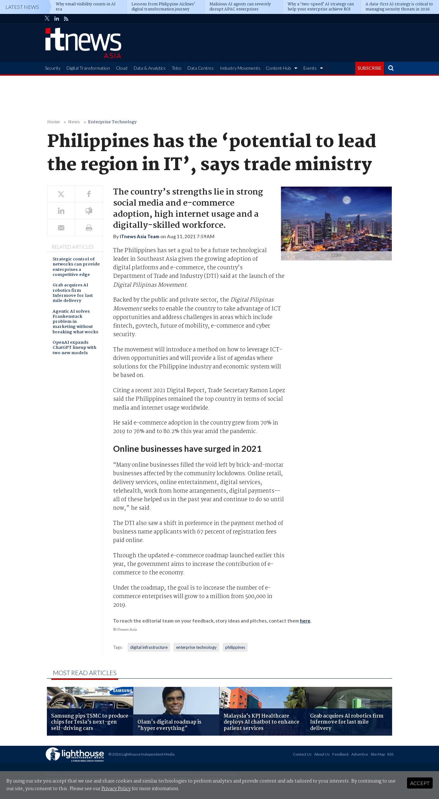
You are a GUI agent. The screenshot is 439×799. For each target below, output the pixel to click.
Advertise (359, 754)
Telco (176, 68)
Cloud (121, 68)
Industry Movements (240, 68)
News (74, 122)
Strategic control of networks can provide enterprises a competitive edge (76, 267)
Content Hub (278, 68)
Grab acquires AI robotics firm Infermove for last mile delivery (73, 293)
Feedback (340, 754)
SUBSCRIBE (370, 68)
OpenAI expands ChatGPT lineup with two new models (74, 348)
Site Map (378, 754)
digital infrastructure (149, 647)
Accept (419, 783)
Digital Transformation (88, 68)
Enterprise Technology (112, 122)
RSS (390, 754)
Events (310, 68)
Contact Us (302, 754)
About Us (322, 754)
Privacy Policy (116, 789)
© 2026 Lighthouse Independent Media (141, 754)
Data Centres (201, 68)
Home (53, 122)
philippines (235, 647)
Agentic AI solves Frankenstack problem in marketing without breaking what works (75, 322)
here (305, 620)
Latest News (22, 7)
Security (52, 68)
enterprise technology (196, 647)
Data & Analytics (150, 68)
